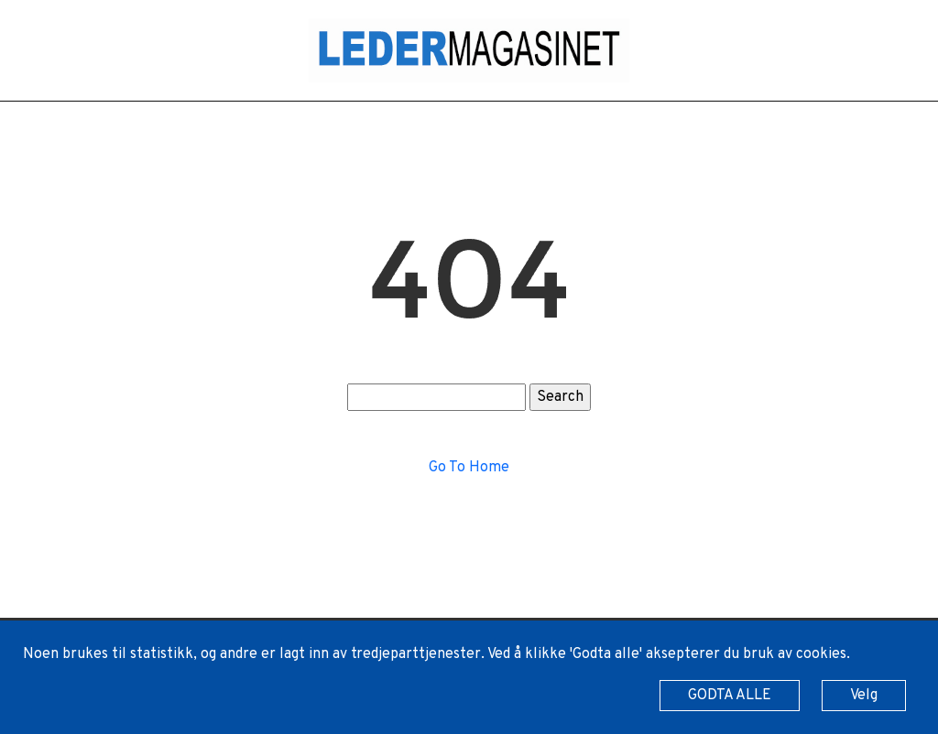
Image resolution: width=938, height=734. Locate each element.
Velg (864, 695)
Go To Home (469, 468)
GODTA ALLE (729, 695)
